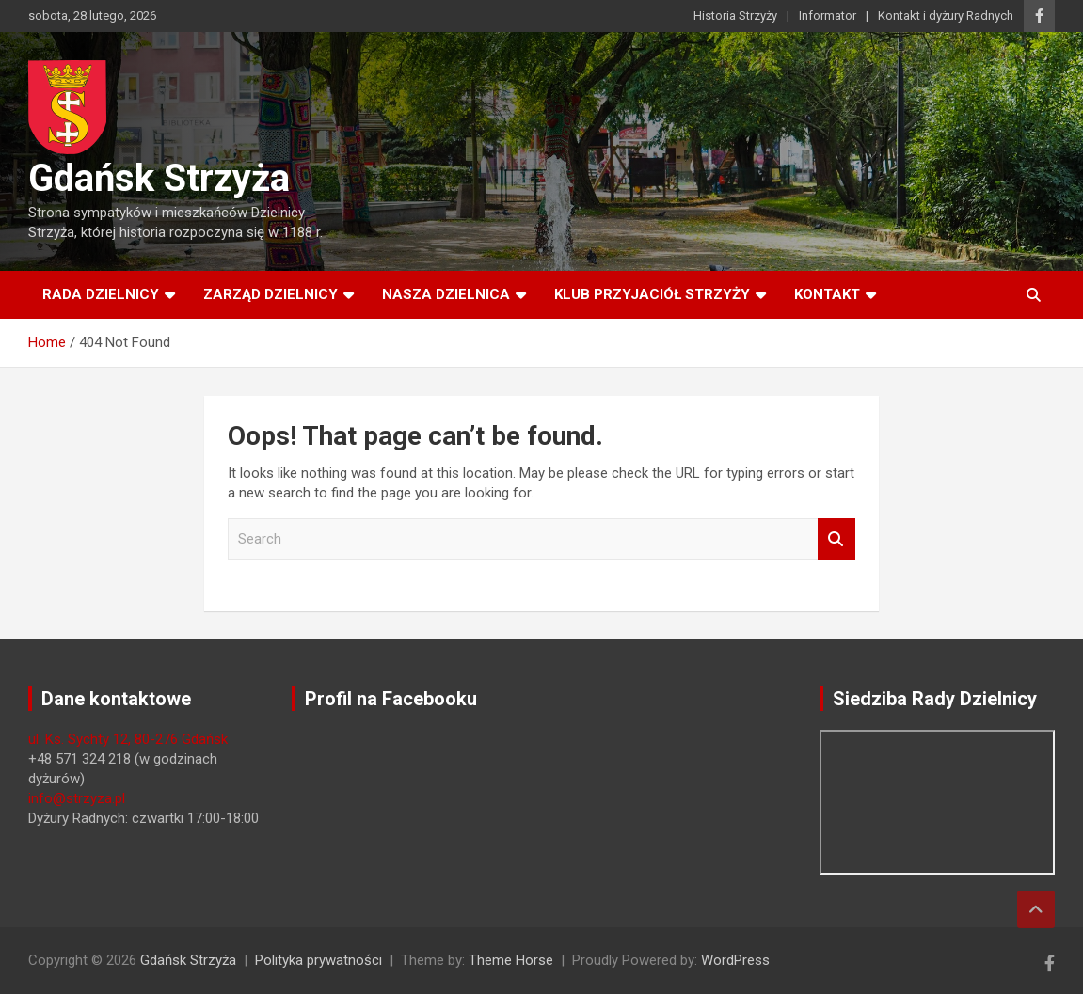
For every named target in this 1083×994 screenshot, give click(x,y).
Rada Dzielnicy (100, 294)
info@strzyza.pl (76, 798)
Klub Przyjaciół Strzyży (652, 294)
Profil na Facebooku (391, 698)
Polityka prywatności (318, 960)
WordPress (735, 960)
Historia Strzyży (735, 15)
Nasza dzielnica (446, 294)
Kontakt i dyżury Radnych (945, 15)
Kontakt (827, 294)
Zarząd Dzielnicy (270, 294)
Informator (827, 15)
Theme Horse (511, 960)
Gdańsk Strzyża (159, 178)
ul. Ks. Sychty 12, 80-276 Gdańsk (128, 739)
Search (836, 539)
